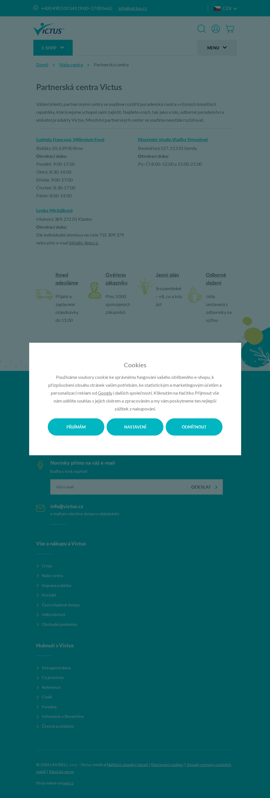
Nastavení (135, 427)
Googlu (105, 392)
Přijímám (76, 427)
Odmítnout (194, 427)
